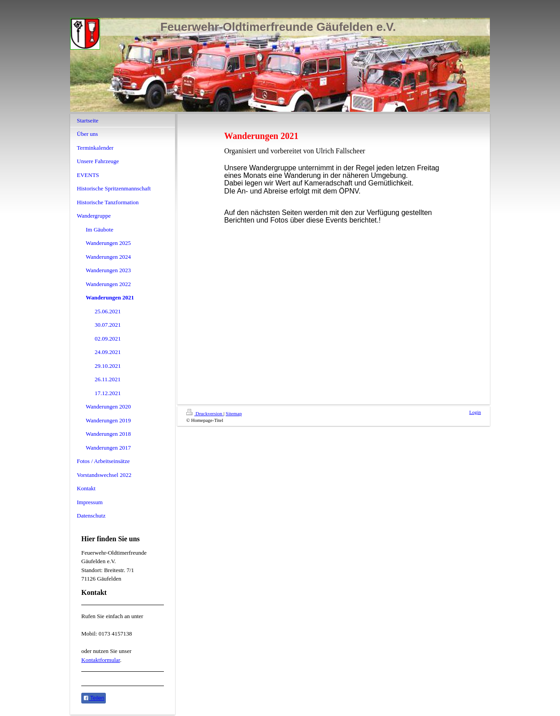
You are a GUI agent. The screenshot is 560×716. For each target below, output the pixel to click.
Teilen (93, 698)
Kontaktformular (100, 660)
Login (475, 412)
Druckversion (204, 413)
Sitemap (234, 413)
